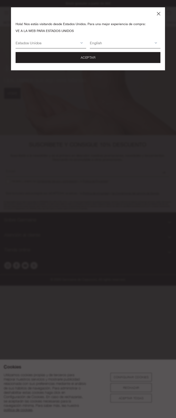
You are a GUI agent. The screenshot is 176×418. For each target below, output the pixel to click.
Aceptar (88, 57)
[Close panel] (158, 13)
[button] (46, 42)
